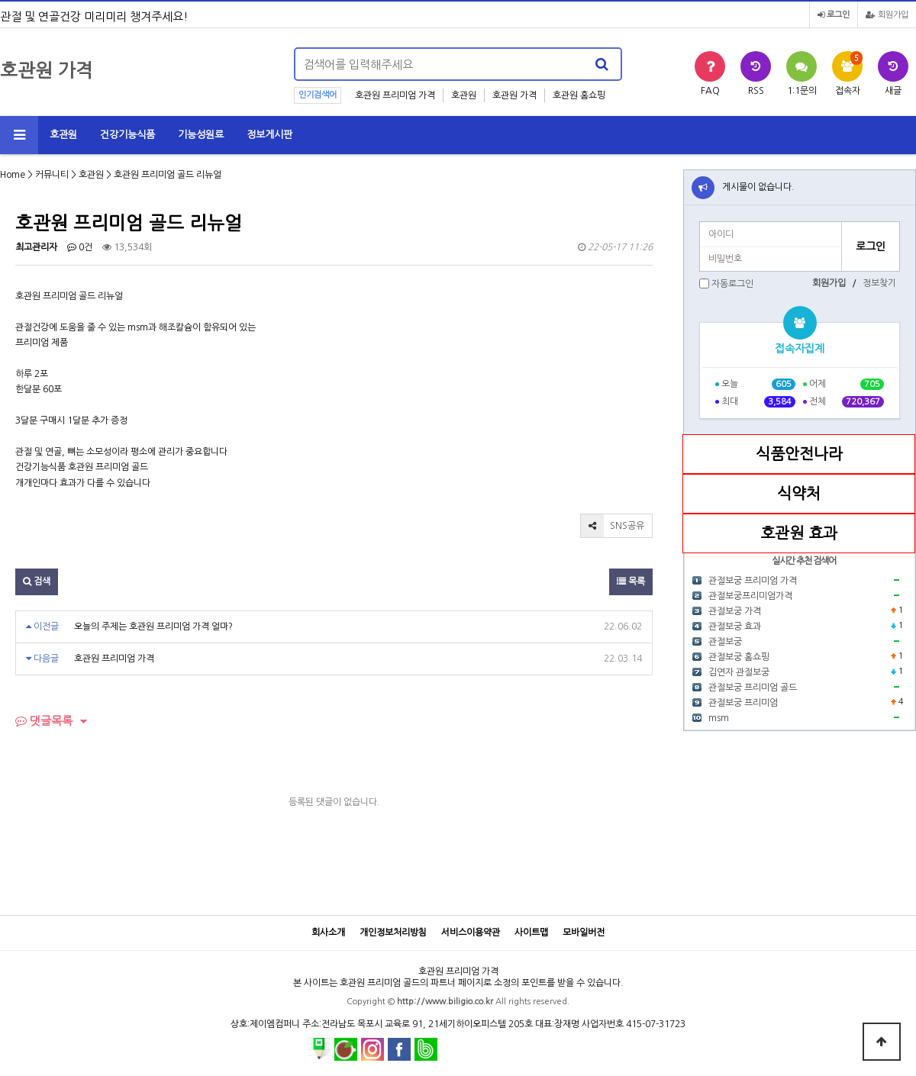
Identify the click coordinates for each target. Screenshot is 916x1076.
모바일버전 (584, 932)
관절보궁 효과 (734, 626)
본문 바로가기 (0, 0)
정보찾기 (879, 283)
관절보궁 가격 (734, 611)
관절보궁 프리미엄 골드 (752, 687)
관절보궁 (725, 641)
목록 (631, 581)
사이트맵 (531, 932)
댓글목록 (44, 720)
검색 (36, 581)
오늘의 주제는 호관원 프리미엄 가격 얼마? (153, 626)
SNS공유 (612, 525)
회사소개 (328, 932)
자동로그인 (732, 283)
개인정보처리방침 (393, 932)
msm (718, 718)
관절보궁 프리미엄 (743, 702)
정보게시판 (269, 135)
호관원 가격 (514, 95)
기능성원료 (201, 135)
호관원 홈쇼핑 (579, 95)
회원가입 (887, 15)
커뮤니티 (52, 174)
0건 (79, 247)
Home (12, 174)
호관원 (463, 95)
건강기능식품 (127, 135)
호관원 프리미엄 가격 (395, 95)
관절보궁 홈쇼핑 (738, 657)
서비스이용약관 (470, 932)
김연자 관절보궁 (738, 672)
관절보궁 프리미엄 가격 (752, 580)
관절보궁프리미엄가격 (750, 596)
